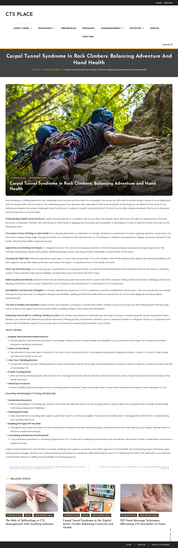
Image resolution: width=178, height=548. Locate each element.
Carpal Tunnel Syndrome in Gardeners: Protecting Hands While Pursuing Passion (134, 467)
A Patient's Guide (18, 178)
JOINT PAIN (87, 36)
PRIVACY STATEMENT (161, 545)
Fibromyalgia (68, 28)
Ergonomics (45, 28)
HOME (159, 3)
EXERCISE (168, 3)
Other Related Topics (38, 178)
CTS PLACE (19, 14)
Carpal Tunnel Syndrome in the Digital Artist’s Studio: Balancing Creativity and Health (88, 532)
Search (167, 44)
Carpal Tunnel (21, 28)
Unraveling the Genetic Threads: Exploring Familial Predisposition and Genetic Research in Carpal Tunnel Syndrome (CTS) (47, 467)
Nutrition (135, 28)
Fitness (28, 523)
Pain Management (111, 28)
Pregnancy (88, 28)
